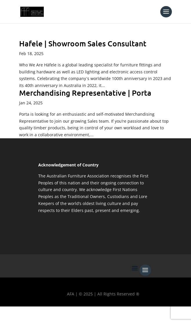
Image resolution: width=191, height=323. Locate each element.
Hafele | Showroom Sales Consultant (82, 43)
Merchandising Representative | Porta (85, 92)
